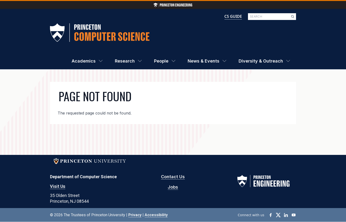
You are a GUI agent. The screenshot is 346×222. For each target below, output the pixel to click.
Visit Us (57, 186)
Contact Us (173, 176)
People (161, 60)
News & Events (203, 60)
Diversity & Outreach (261, 60)
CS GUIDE (233, 16)
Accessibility (156, 215)
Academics (84, 60)
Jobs (173, 187)
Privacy (135, 215)
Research (125, 60)
